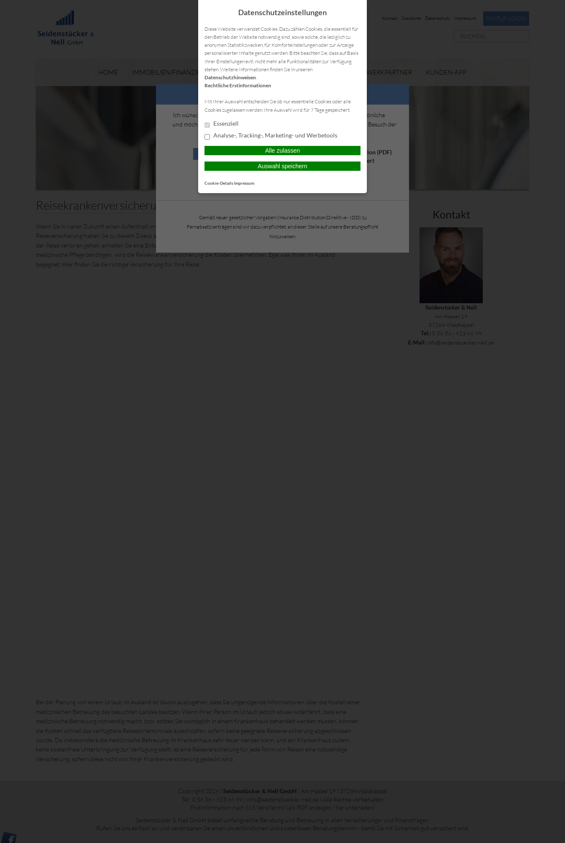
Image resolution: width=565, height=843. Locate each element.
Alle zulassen (282, 150)
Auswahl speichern (282, 166)
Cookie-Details (218, 183)
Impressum (244, 183)
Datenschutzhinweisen (230, 77)
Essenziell (221, 124)
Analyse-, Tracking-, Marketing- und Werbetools (270, 136)
